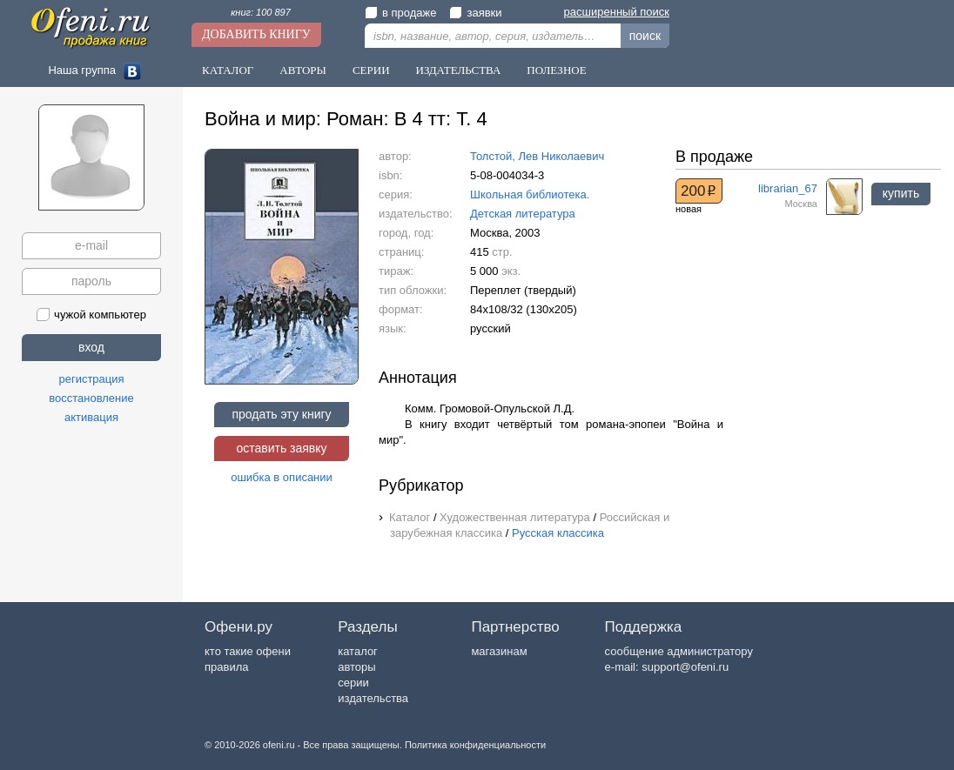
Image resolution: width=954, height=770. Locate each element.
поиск (645, 36)
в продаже (400, 12)
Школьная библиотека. (529, 194)
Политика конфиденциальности (475, 745)
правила (226, 666)
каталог (358, 651)
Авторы (302, 70)
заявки (475, 12)
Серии (371, 70)
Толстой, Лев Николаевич (537, 156)
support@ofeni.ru (685, 666)
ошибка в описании (282, 477)
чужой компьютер (91, 314)
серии (353, 682)
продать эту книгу (281, 414)
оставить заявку (281, 448)
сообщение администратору (679, 651)
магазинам (499, 651)
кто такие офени (248, 651)
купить (901, 193)
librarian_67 (787, 188)
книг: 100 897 (261, 12)
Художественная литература (515, 517)
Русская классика (558, 532)
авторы (356, 666)
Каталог (227, 70)
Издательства (458, 70)
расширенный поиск (616, 11)
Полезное (556, 70)
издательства (373, 698)
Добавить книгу (256, 34)
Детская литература (522, 213)
